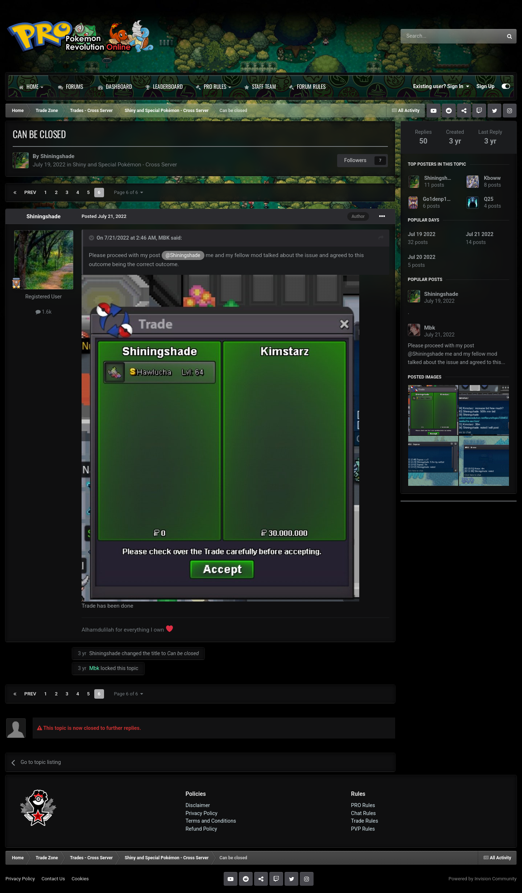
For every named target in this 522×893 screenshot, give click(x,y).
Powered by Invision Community (482, 878)
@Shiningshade (183, 255)
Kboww (492, 178)
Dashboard (114, 86)
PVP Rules (363, 829)
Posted (104, 216)
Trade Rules (364, 821)
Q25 (488, 199)
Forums (70, 86)
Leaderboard (163, 86)
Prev (30, 192)
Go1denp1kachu (442, 199)
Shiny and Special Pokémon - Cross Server (124, 164)
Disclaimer (198, 805)
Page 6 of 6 (128, 192)
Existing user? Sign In (441, 86)
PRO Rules (213, 86)
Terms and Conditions (211, 821)
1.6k (44, 312)
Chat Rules (363, 813)
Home (31, 86)
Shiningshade (57, 156)
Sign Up (485, 86)
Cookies (79, 878)
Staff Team (259, 86)
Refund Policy (201, 829)
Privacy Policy (202, 813)
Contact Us (53, 878)
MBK (164, 238)
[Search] (433, 36)
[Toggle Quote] (92, 238)
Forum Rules (307, 86)
